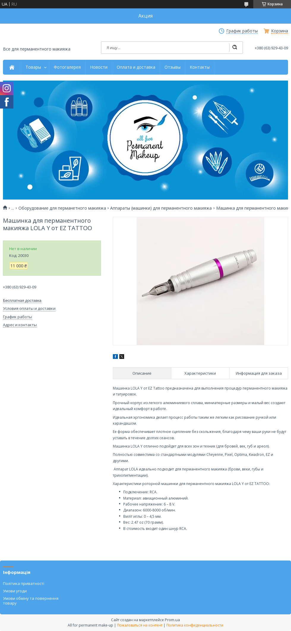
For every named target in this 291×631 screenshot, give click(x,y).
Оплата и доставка (136, 67)
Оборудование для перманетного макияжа (62, 208)
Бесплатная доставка (22, 300)
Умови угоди (15, 591)
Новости (98, 67)
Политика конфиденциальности (194, 625)
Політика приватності (23, 583)
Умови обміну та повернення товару (30, 601)
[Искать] (234, 47)
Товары (33, 67)
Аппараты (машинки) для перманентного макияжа (161, 208)
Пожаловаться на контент (139, 625)
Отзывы (173, 67)
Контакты (200, 67)
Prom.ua (172, 619)
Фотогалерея (67, 67)
